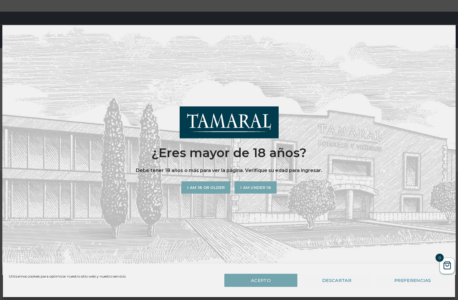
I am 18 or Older (206, 187)
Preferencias (412, 280)
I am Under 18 (255, 187)
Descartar (336, 280)
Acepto (261, 280)
